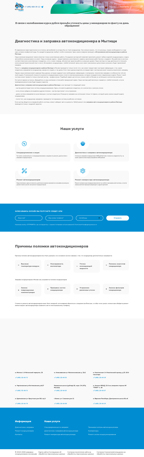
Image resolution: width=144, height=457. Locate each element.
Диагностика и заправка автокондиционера (61, 431)
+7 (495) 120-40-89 (60, 404)
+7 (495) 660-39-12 (32, 7)
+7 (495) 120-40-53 (60, 378)
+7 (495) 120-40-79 (21, 404)
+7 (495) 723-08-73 (21, 391)
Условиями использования (64, 225)
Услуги (112, 7)
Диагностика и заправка (24, 427)
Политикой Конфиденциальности (86, 225)
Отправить (118, 218)
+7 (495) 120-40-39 (99, 404)
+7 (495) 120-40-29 (99, 378)
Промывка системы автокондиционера (103, 427)
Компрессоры (93, 431)
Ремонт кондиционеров (24, 431)
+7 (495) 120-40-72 (21, 378)
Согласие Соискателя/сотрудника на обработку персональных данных (111, 453)
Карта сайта (43, 452)
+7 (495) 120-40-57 (99, 391)
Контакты (124, 7)
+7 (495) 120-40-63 (60, 391)
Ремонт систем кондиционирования (102, 434)
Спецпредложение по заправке (56, 427)
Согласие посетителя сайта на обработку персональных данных (80, 453)
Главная (100, 7)
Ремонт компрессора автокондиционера (59, 434)
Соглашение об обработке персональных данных (51, 453)
